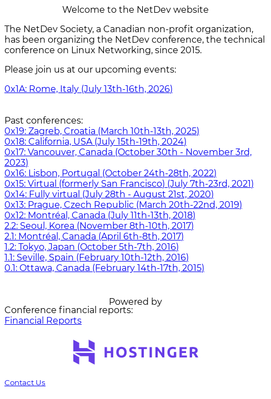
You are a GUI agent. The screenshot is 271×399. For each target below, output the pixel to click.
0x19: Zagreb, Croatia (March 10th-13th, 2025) (101, 131)
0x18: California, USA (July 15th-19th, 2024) (95, 141)
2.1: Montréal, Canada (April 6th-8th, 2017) (94, 236)
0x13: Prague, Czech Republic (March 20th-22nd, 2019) (123, 205)
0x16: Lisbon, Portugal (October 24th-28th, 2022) (110, 173)
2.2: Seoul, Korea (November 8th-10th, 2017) (99, 226)
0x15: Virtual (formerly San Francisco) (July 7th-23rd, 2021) (129, 183)
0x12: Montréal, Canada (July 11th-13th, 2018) (99, 215)
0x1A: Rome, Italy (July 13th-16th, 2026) (88, 89)
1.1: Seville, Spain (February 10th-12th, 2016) (96, 257)
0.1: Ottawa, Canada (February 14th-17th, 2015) (104, 268)
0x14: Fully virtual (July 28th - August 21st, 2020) (109, 194)
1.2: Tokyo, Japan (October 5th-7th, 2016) (91, 247)
